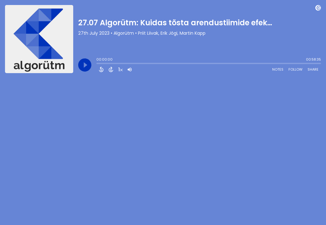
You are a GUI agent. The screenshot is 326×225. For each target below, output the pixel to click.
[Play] (84, 65)
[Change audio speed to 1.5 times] (120, 69)
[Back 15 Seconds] (101, 69)
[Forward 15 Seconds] (111, 69)
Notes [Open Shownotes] (277, 69)
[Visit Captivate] (318, 9)
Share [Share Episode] (313, 69)
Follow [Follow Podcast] (295, 69)
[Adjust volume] (129, 69)
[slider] (98, 64)
